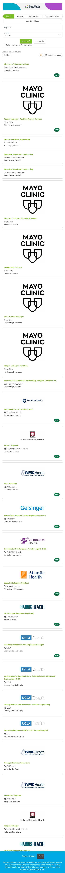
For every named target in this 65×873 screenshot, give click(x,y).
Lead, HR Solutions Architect (16, 583)
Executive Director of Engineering (18, 154)
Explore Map (34, 16)
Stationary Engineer (12, 795)
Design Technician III (13, 267)
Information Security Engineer (17, 850)
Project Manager (11, 826)
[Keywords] (32, 27)
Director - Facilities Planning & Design (20, 218)
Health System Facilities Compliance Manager (24, 644)
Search (9, 16)
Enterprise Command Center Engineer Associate (25, 515)
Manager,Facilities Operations (17, 763)
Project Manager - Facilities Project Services (23, 119)
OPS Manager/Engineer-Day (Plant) (19, 613)
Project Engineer (11, 445)
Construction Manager (14, 316)
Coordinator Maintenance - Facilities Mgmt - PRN (25, 549)
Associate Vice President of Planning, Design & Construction (30, 380)
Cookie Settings (28, 856)
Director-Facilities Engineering (17, 139)
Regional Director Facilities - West (18, 409)
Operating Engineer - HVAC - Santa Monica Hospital (26, 730)
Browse (20, 16)
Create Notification (53, 55)
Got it (40, 856)
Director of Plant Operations (16, 64)
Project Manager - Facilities (16, 366)
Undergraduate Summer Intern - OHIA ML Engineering (27, 704)
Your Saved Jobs (32, 21)
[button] (39, 41)
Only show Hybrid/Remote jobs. (19, 45)
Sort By (6, 55)
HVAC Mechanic (10, 483)
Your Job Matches (52, 16)
